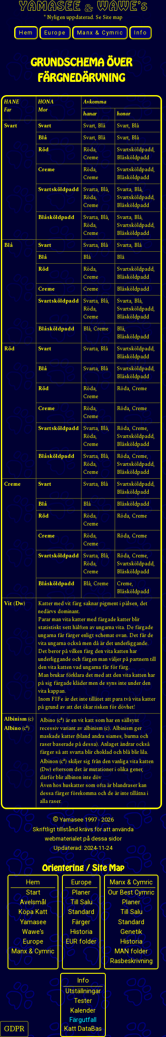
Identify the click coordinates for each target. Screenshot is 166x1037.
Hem (26, 32)
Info (140, 32)
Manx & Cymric (100, 32)
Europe (55, 32)
